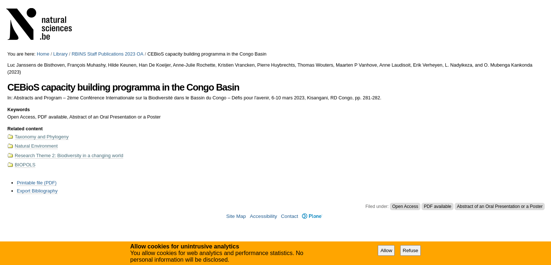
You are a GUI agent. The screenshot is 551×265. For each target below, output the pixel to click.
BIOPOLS (25, 164)
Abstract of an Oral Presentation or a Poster (500, 206)
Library (60, 54)
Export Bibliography (37, 191)
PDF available (437, 206)
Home (43, 54)
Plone (312, 216)
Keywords (18, 109)
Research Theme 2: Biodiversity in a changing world (69, 155)
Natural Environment (36, 146)
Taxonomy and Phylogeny (42, 136)
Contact (289, 216)
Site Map (236, 216)
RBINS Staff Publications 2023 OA (107, 54)
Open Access (405, 206)
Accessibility (263, 216)
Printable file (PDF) (37, 183)
